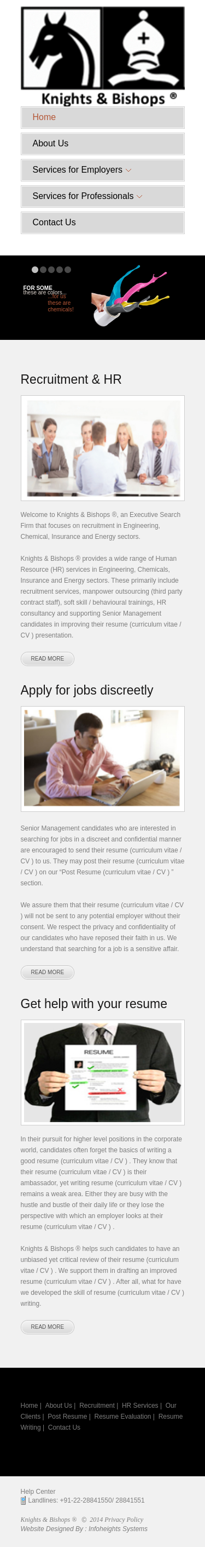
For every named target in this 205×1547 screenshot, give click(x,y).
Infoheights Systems (118, 1529)
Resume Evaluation (122, 1416)
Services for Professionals (88, 196)
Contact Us (54, 222)
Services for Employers (82, 169)
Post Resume (67, 1416)
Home (44, 117)
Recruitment (97, 1405)
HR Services (140, 1405)
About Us (51, 143)
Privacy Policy (123, 1519)
